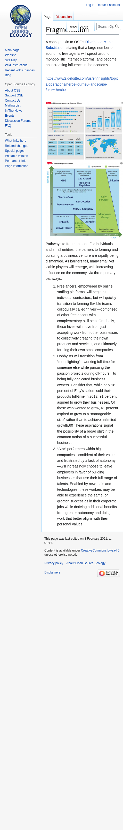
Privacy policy (53, 563)
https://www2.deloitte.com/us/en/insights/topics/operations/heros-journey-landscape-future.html (82, 84)
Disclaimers (52, 572)
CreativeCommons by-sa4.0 (100, 550)
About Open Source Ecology (85, 563)
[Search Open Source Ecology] (108, 26)
